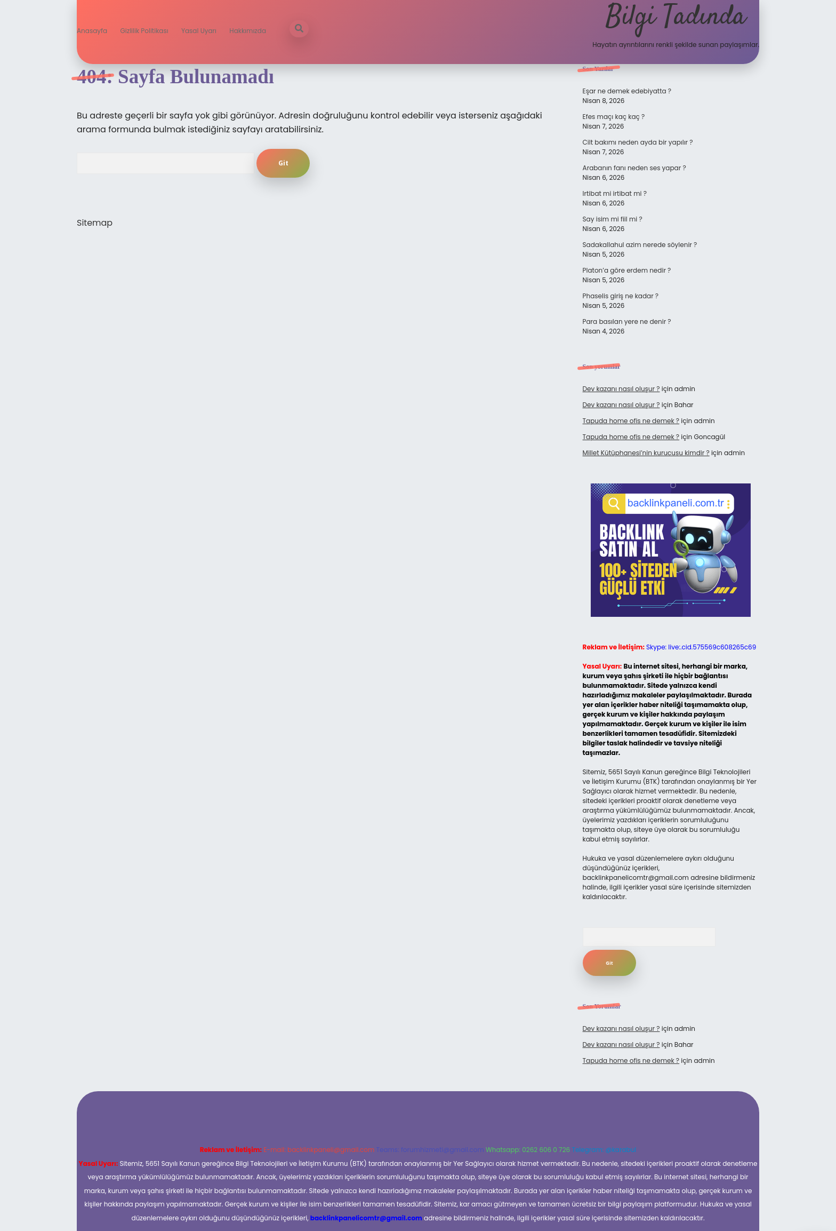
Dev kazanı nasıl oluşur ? (621, 388)
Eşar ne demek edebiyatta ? (627, 91)
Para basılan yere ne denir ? (627, 321)
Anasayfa (92, 30)
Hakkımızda (247, 30)
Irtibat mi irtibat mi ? (615, 193)
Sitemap (94, 223)
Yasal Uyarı (198, 30)
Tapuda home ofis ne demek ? (631, 420)
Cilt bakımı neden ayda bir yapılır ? (638, 142)
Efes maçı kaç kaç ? (614, 116)
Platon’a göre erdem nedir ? (627, 270)
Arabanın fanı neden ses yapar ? (634, 167)
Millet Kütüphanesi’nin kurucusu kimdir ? (646, 452)
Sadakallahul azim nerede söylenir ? (640, 244)
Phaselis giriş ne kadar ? (621, 295)
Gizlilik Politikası (144, 30)
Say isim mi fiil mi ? (612, 219)
